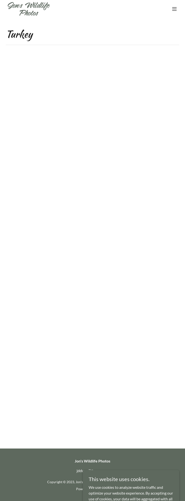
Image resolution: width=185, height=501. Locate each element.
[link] (29, 9)
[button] (174, 9)
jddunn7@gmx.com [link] (92, 470)
